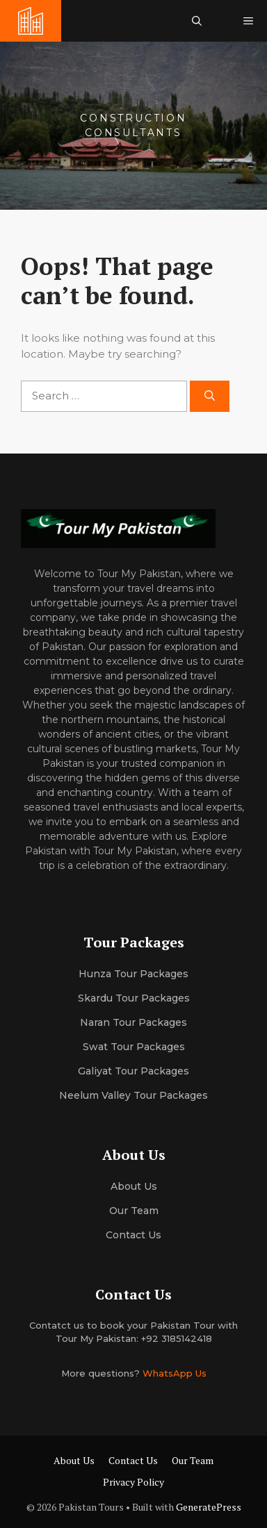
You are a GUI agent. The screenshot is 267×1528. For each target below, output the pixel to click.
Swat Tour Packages (134, 1046)
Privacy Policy (133, 1481)
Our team (134, 1210)
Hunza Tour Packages (133, 974)
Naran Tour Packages (133, 1022)
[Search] (209, 396)
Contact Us (133, 1235)
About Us (74, 1460)
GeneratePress (208, 1506)
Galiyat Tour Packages (133, 1071)
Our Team (192, 1460)
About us (134, 1186)
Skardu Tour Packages (134, 998)
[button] (196, 21)
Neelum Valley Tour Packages (133, 1095)
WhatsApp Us (175, 1373)
